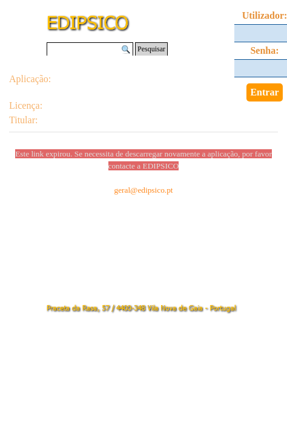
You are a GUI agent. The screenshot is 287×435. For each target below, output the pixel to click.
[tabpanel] (143, 134)
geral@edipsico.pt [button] (143, 190)
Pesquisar (151, 49)
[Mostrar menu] (230, 13)
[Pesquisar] (90, 49)
